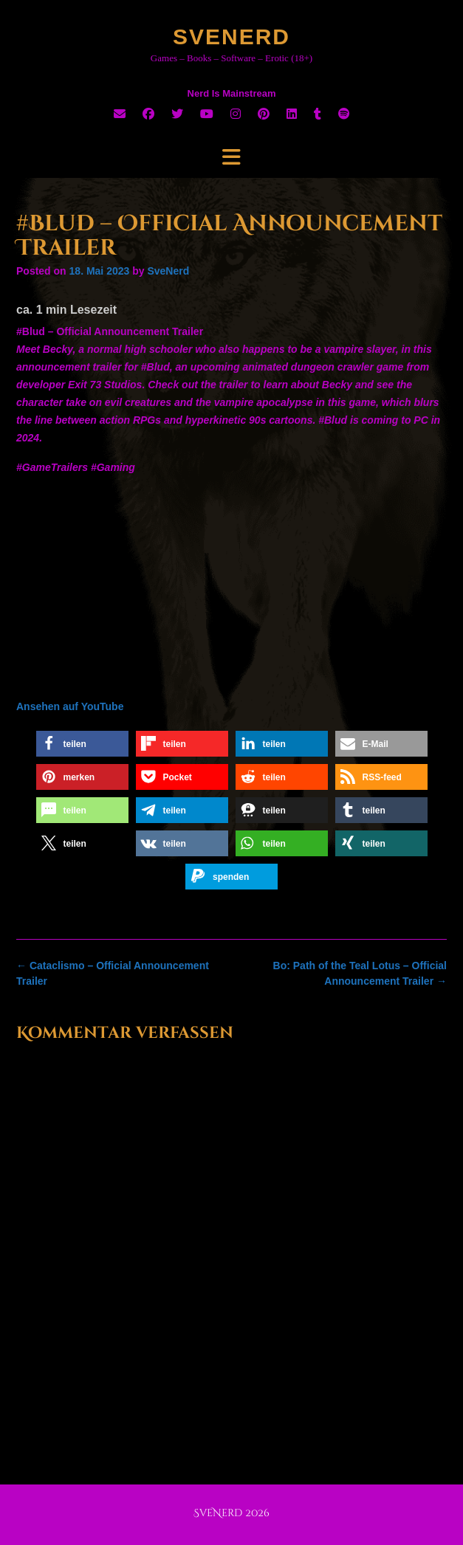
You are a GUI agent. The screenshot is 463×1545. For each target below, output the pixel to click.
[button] (82, 744)
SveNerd (231, 36)
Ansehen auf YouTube (69, 706)
